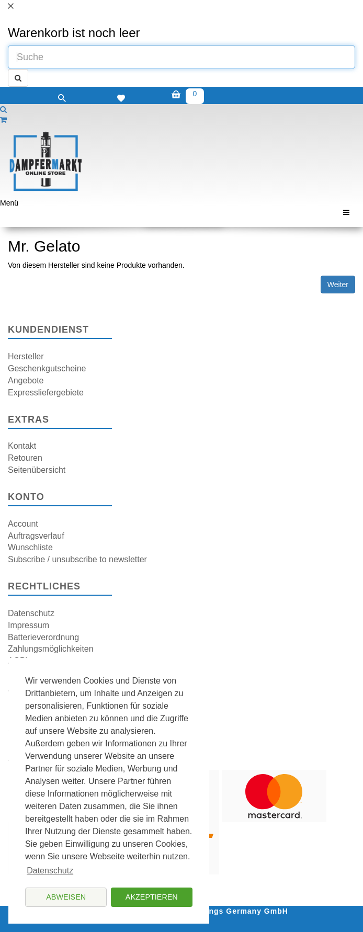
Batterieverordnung (43, 637)
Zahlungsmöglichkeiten (51, 648)
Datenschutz (31, 613)
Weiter (337, 284)
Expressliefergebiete (46, 392)
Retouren (25, 457)
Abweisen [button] (66, 897)
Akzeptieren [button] (152, 897)
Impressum (28, 625)
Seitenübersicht (36, 469)
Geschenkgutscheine (47, 368)
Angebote (26, 380)
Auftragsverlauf (36, 535)
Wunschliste (30, 547)
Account (23, 523)
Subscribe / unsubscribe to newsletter (77, 559)
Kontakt (22, 445)
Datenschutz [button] (50, 870)
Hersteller (25, 356)
